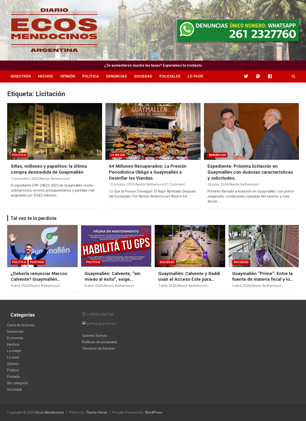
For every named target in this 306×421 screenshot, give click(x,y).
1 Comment (176, 184)
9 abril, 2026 (20, 286)
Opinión (67, 76)
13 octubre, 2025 (121, 184)
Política (90, 76)
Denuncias (116, 76)
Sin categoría (17, 383)
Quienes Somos (94, 335)
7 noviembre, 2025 (25, 179)
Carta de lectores (20, 325)
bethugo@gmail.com (101, 323)
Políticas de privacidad (99, 342)
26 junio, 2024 (218, 184)
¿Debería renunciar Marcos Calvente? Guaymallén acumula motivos (39, 279)
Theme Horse (96, 412)
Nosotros (21, 76)
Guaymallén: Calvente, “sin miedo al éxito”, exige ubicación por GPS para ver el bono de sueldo (115, 282)
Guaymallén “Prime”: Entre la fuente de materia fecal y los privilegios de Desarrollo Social (262, 282)
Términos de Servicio (98, 348)
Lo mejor (117, 155)
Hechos (45, 76)
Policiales (169, 76)
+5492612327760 (100, 314)
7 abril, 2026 (167, 286)
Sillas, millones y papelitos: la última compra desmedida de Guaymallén (49, 169)
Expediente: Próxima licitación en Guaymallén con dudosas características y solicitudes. (250, 172)
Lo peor (195, 76)
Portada (37, 262)
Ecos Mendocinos (50, 412)
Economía (15, 338)
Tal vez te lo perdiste (33, 218)
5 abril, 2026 (241, 286)
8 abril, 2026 (94, 286)
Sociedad (143, 76)
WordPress (153, 412)
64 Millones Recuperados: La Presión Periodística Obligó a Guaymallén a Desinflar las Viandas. (147, 172)
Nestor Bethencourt (55, 179)
